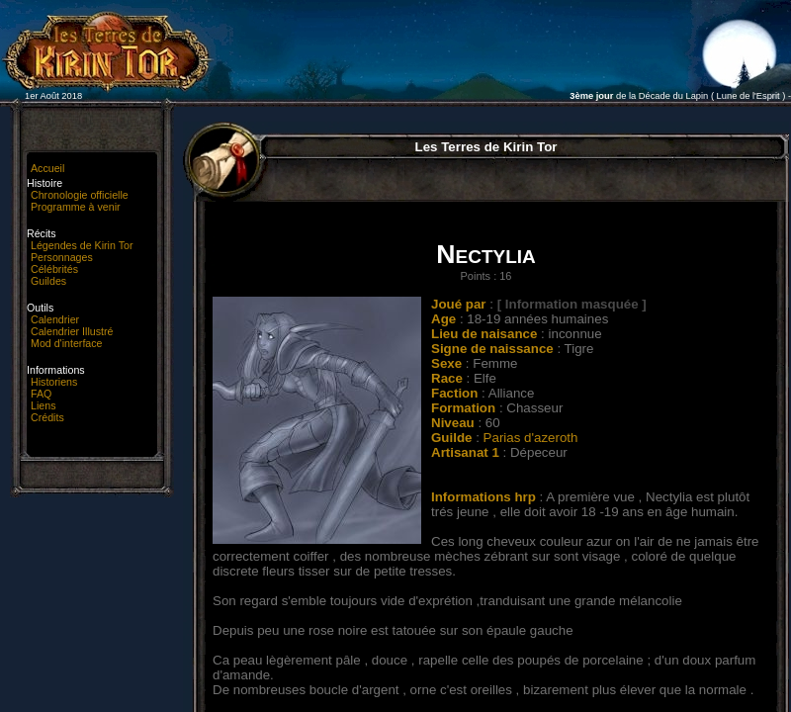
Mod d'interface (67, 343)
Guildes (48, 281)
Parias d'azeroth (530, 437)
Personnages (62, 257)
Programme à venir (76, 207)
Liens (43, 405)
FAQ (41, 394)
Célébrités (54, 269)
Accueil (47, 168)
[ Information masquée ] (572, 304)
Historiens (54, 382)
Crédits (47, 417)
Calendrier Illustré (72, 331)
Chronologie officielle (80, 195)
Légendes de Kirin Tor (81, 245)
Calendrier (55, 319)
